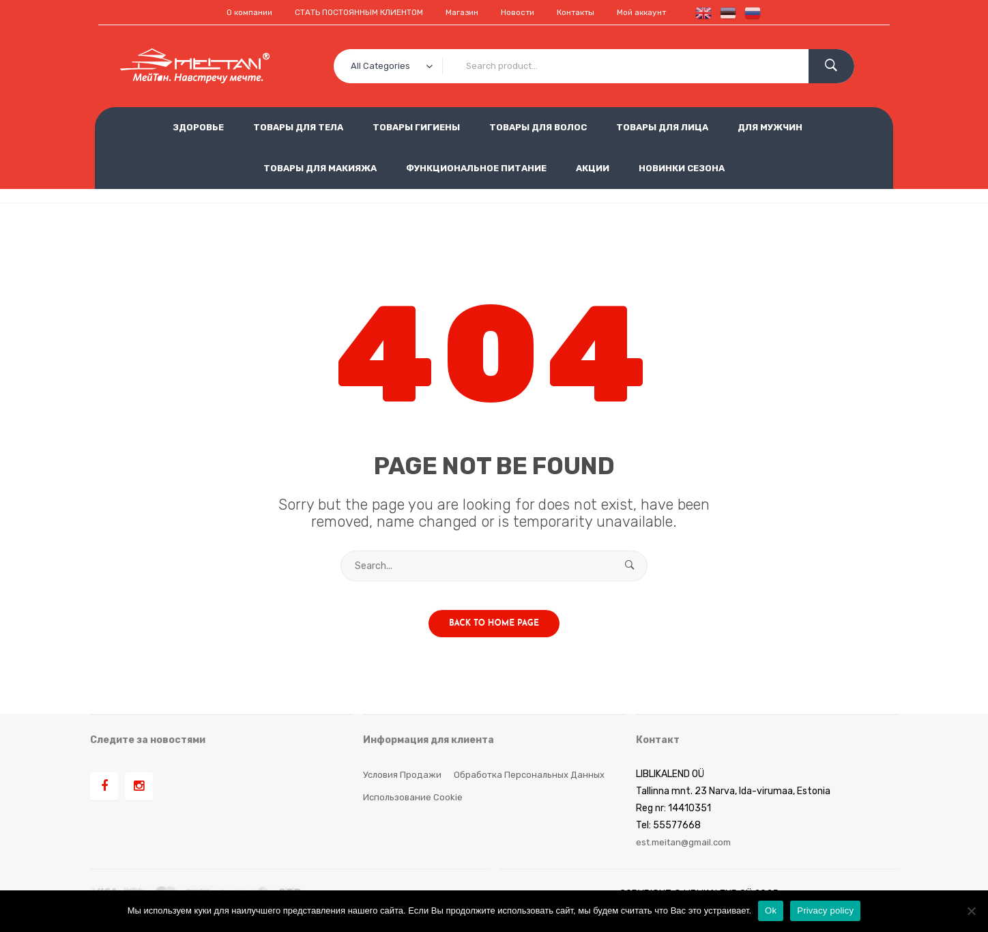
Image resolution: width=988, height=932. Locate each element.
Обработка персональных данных (534, 787)
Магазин (463, 12)
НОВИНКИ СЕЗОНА (682, 167)
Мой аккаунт (664, 12)
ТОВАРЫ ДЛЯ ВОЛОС (538, 126)
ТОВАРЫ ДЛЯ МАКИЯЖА (320, 167)
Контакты (590, 12)
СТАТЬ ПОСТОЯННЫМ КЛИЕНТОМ (348, 12)
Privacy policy (825, 910)
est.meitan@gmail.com (687, 854)
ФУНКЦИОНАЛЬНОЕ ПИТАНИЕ (476, 167)
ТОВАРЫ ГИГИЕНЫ (416, 126)
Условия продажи (403, 787)
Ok (770, 910)
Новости (524, 12)
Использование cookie (414, 809)
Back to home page (494, 636)
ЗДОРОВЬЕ (198, 126)
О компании (226, 12)
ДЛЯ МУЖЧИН (770, 126)
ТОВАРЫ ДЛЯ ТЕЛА (298, 126)
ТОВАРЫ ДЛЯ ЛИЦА (662, 126)
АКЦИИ (592, 167)
